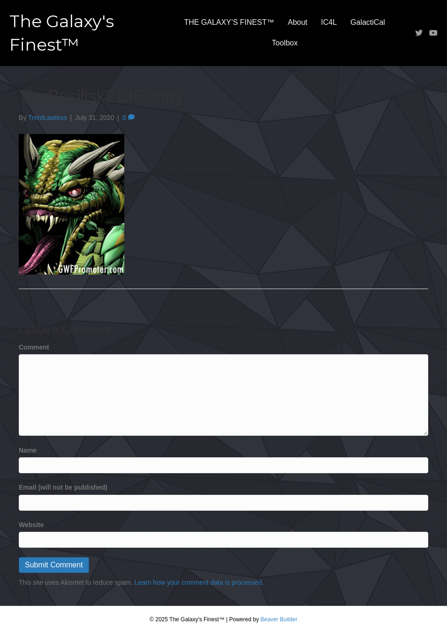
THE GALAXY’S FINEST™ (229, 22)
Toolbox (285, 43)
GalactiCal (367, 22)
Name (28, 450)
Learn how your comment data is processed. (199, 582)
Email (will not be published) (63, 487)
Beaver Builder (278, 619)
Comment (34, 347)
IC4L (329, 22)
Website (31, 525)
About (297, 22)
